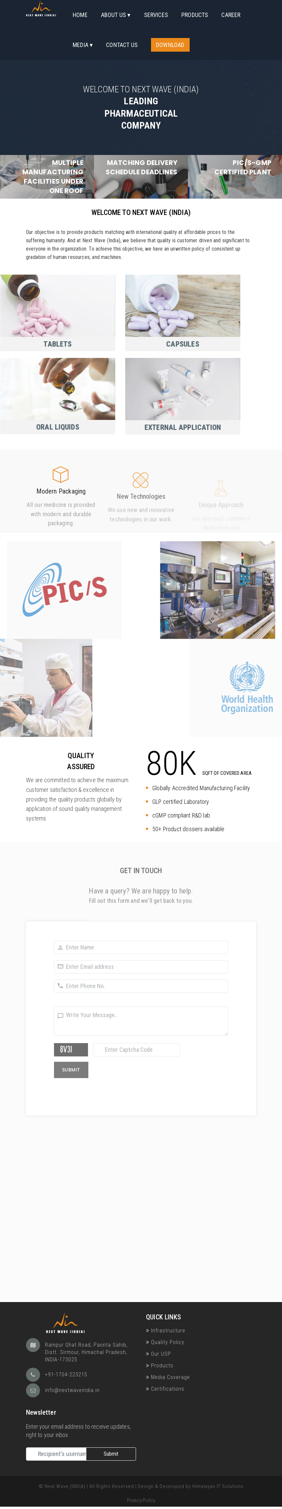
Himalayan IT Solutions (218, 1486)
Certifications (165, 1389)
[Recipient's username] (56, 1454)
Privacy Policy (141, 1500)
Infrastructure (165, 1330)
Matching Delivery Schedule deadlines (141, 167)
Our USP (158, 1354)
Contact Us (122, 44)
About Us (113, 14)
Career (230, 14)
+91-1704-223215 (66, 1374)
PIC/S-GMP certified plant (242, 167)
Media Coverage (168, 1377)
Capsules (125, 344)
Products (194, 14)
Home (80, 14)
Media (80, 44)
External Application (125, 427)
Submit (111, 1454)
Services (156, 14)
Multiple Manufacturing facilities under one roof (52, 176)
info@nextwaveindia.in (72, 1390)
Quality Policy (165, 1342)
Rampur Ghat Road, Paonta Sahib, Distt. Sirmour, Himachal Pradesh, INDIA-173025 (86, 1352)
